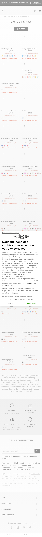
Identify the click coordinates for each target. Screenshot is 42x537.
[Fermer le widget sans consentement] (10, 233)
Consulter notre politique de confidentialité (17, 296)
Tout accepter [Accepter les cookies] (31, 303)
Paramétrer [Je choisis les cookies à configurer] (10, 303)
